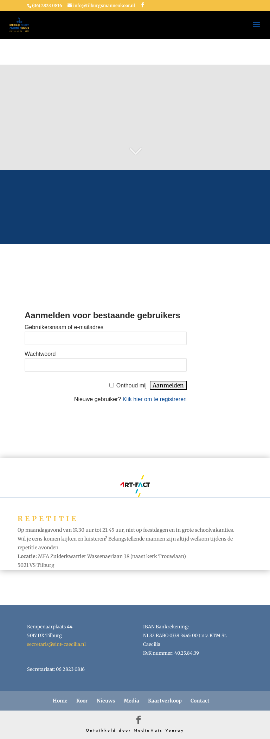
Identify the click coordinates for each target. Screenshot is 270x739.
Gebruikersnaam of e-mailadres (64, 327)
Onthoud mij (131, 385)
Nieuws (106, 701)
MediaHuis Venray (159, 731)
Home (60, 701)
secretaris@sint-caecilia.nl (56, 644)
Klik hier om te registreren (155, 399)
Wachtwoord (40, 354)
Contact (200, 701)
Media (131, 701)
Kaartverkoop (165, 701)
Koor (82, 701)
